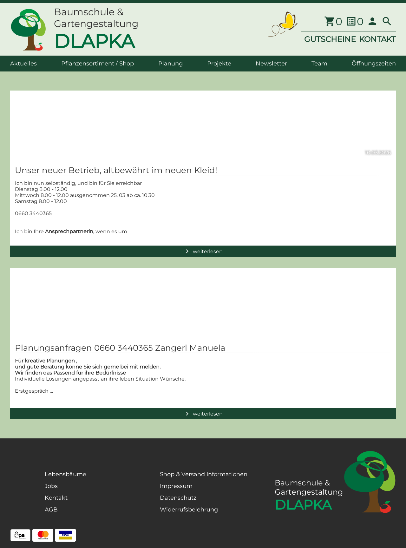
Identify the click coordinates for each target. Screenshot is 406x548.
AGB (51, 509)
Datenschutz (178, 497)
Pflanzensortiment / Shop (97, 63)
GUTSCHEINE (330, 39)
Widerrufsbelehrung (189, 509)
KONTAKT (377, 39)
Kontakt (56, 497)
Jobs (51, 486)
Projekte (219, 63)
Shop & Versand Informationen (203, 474)
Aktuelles (23, 63)
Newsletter (271, 63)
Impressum (176, 486)
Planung (170, 63)
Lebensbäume (65, 474)
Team (319, 63)
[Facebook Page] (20, 503)
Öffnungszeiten (374, 63)
